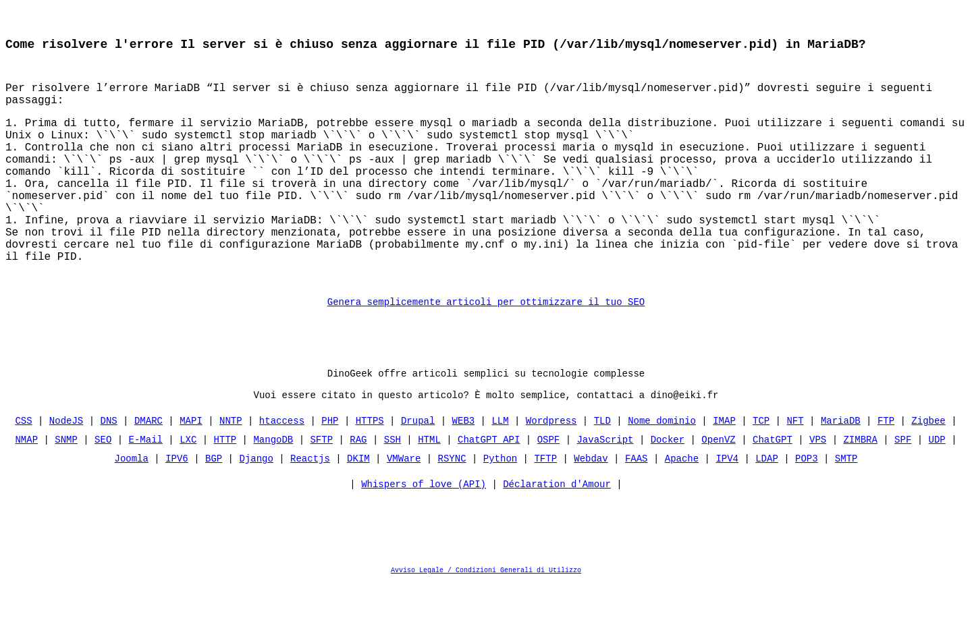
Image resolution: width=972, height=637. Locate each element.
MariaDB (841, 473)
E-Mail (146, 492)
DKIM (358, 511)
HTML (429, 492)
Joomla (131, 511)
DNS (109, 473)
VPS (817, 492)
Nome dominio (662, 473)
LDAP (766, 511)
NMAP (27, 492)
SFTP (321, 492)
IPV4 (727, 511)
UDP (936, 492)
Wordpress (551, 473)
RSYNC (452, 511)
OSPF (548, 492)
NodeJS (66, 473)
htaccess (281, 473)
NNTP (230, 473)
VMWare (404, 511)
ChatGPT (772, 492)
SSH (392, 492)
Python (500, 511)
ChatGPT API (489, 492)
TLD (602, 473)
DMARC (148, 473)
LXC (188, 492)
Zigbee (928, 473)
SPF (902, 492)
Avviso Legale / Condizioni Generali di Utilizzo (486, 626)
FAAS (636, 511)
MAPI (191, 473)
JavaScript (604, 492)
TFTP (545, 511)
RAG (358, 492)
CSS (24, 473)
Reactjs (310, 511)
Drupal (418, 473)
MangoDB (274, 492)
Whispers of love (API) (423, 540)
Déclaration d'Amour (557, 540)
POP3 (806, 511)
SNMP (66, 492)
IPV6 (176, 511)
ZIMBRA (860, 492)
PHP (329, 473)
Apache (682, 511)
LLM (499, 473)
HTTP (225, 492)
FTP (886, 473)
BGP (213, 511)
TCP (761, 473)
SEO (102, 492)
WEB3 (463, 473)
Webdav (591, 511)
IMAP (724, 473)
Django (256, 511)
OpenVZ (718, 492)
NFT (794, 473)
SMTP (846, 511)
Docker (667, 492)
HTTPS (370, 473)
